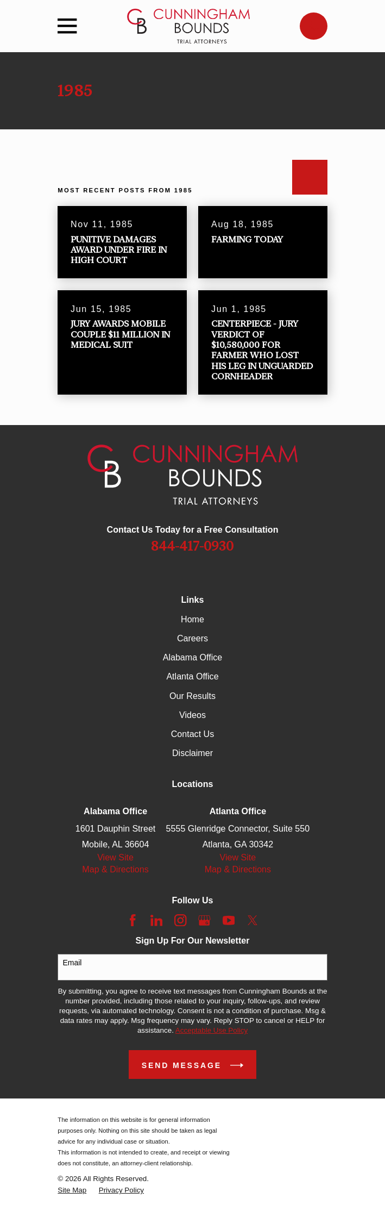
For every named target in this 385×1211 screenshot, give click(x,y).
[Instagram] (180, 920)
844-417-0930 (192, 546)
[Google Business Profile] (204, 920)
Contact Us (192, 734)
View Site (115, 857)
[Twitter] (253, 920)
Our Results (192, 696)
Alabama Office (193, 657)
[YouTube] (229, 920)
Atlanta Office (192, 676)
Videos (192, 715)
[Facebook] (133, 920)
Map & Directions (115, 869)
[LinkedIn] (156, 920)
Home (192, 619)
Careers (192, 638)
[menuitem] (72, 1190)
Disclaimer (192, 753)
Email (71, 962)
